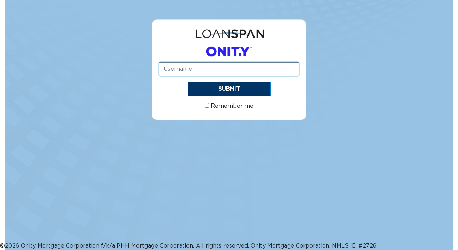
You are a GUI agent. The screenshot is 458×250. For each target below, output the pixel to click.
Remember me (229, 106)
